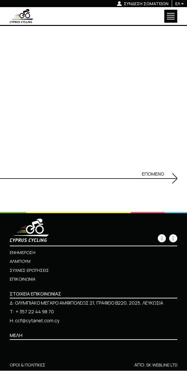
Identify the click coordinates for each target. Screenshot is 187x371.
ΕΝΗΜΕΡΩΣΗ (24, 252)
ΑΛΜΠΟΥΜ (21, 261)
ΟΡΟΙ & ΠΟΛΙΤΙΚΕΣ (28, 365)
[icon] (162, 239)
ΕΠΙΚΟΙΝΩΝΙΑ (23, 279)
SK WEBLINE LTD (160, 365)
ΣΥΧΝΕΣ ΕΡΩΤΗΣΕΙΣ (31, 270)
